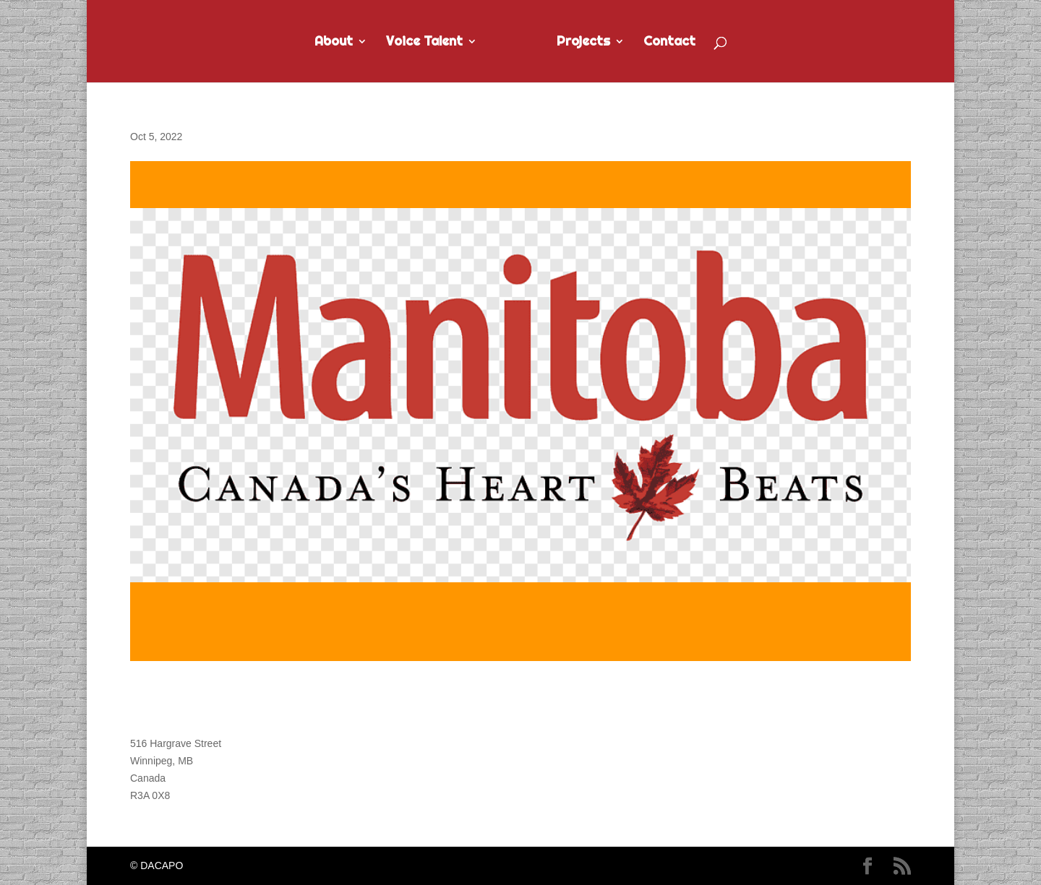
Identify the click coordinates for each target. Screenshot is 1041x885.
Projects (583, 42)
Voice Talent (424, 42)
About (333, 42)
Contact (669, 42)
